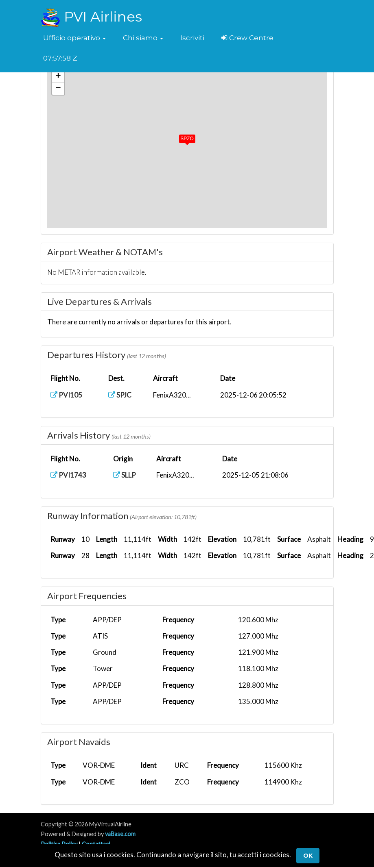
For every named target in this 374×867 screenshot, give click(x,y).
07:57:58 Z (60, 58)
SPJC (119, 395)
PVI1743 (68, 475)
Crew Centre (247, 38)
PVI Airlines (91, 16)
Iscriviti (192, 38)
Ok (308, 855)
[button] (74, 38)
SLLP (124, 475)
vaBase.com (120, 833)
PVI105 (66, 395)
